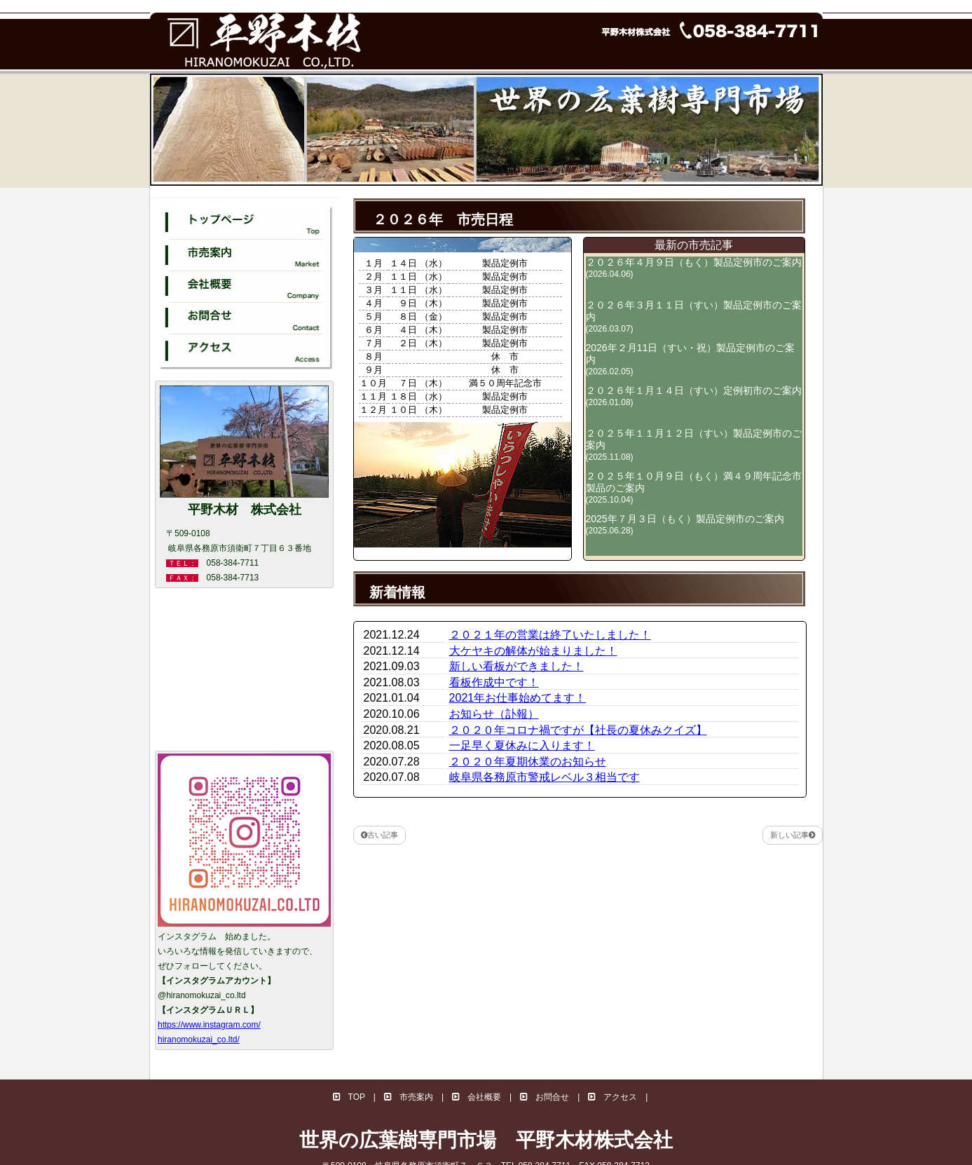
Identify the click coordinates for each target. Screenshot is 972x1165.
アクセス (612, 1097)
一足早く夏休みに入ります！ (522, 745)
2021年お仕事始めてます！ (518, 698)
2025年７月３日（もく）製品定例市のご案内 (685, 524)
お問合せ (544, 1097)
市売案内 (408, 1097)
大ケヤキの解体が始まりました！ (533, 651)
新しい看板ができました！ (516, 666)
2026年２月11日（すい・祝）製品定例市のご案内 (690, 359)
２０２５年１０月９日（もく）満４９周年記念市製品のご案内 (694, 487)
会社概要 (476, 1097)
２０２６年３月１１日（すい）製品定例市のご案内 (694, 316)
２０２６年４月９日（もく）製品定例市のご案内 (694, 268)
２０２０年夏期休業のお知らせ (527, 762)
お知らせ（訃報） (494, 714)
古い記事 (379, 835)
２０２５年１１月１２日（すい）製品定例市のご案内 (694, 445)
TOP (349, 1097)
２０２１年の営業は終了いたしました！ (550, 635)
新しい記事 (792, 835)
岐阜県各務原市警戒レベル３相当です (544, 777)
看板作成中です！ (494, 682)
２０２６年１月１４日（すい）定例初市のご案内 (694, 396)
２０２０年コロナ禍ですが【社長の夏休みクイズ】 (578, 730)
